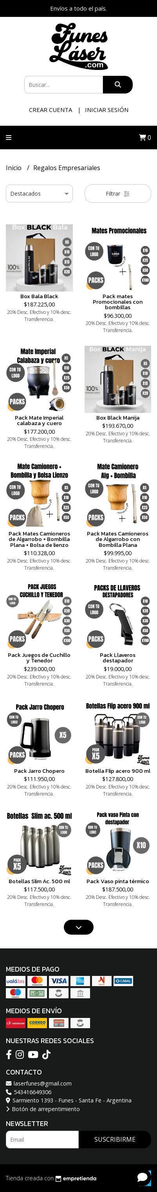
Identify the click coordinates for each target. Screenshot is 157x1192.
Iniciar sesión (106, 110)
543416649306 (28, 1092)
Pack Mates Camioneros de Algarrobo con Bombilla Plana (117, 539)
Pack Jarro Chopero (39, 771)
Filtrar (118, 193)
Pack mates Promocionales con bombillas (118, 302)
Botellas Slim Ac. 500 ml (39, 881)
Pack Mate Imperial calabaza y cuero (39, 420)
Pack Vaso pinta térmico (118, 881)
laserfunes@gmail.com (39, 1083)
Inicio (14, 167)
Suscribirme (114, 1139)
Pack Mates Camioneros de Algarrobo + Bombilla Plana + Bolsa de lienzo (39, 539)
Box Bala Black (39, 296)
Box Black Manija (117, 417)
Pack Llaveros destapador (117, 658)
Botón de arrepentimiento (43, 1109)
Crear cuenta (50, 110)
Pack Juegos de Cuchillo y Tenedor (39, 658)
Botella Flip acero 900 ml (117, 771)
